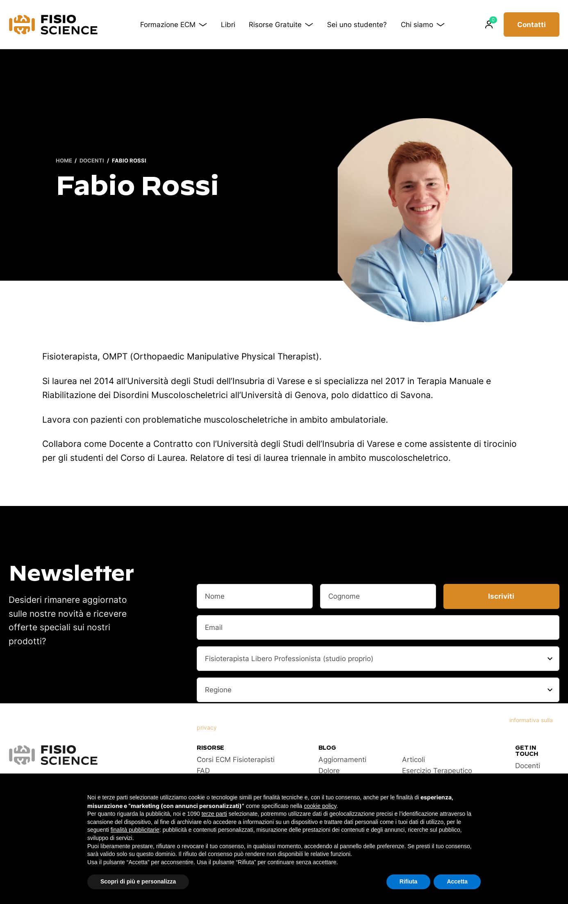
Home (64, 160)
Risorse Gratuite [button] (281, 25)
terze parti (214, 813)
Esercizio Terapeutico (437, 771)
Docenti (92, 160)
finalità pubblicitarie (135, 829)
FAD (203, 771)
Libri (228, 25)
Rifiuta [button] (409, 881)
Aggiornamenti (342, 759)
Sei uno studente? (357, 25)
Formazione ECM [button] (173, 25)
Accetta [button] (457, 881)
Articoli (413, 759)
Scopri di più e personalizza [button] (138, 881)
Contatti (531, 25)
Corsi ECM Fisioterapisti (236, 759)
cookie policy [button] (320, 806)
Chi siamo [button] (423, 25)
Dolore (329, 771)
